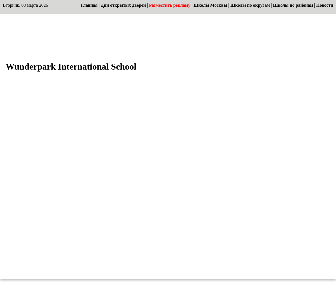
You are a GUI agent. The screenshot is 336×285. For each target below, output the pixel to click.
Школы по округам (250, 5)
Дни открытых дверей (123, 5)
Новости (324, 5)
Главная (89, 5)
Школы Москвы (210, 5)
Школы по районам (293, 5)
